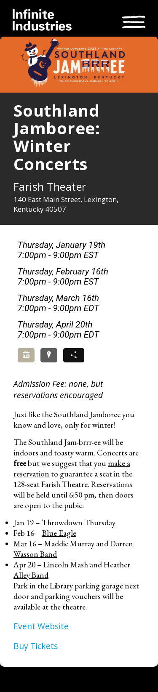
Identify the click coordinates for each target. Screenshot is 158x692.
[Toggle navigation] (133, 20)
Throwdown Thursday (78, 522)
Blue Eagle (59, 533)
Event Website (41, 626)
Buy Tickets (35, 646)
